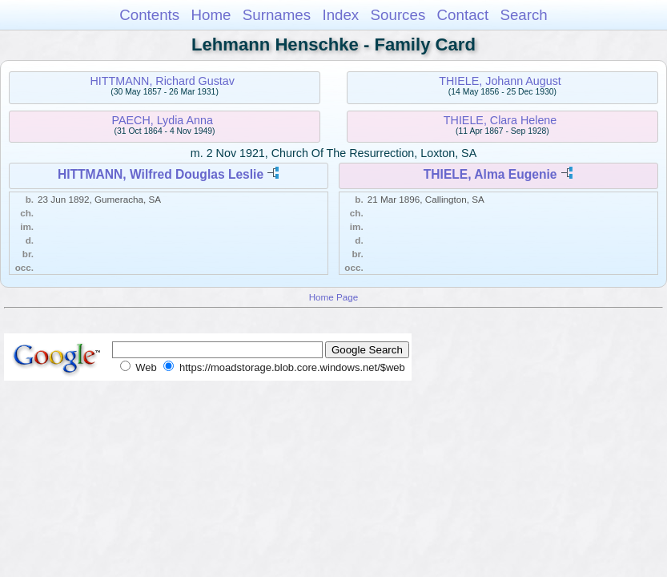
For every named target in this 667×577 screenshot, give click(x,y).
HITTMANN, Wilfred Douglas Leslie (160, 174)
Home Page (334, 297)
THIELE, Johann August (500, 81)
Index (340, 14)
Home (211, 14)
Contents (149, 14)
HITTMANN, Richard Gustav (162, 81)
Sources (398, 14)
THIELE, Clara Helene (500, 120)
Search (523, 14)
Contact (463, 14)
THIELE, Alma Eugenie (490, 174)
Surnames (277, 14)
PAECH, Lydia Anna (162, 120)
